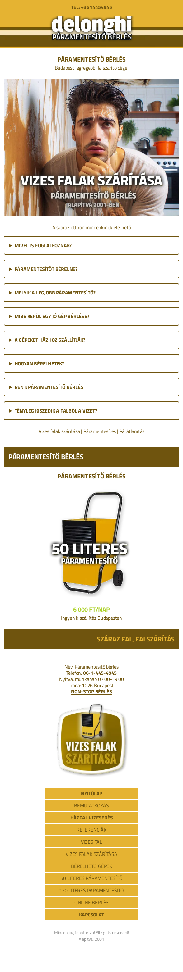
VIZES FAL (91, 842)
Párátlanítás (132, 431)
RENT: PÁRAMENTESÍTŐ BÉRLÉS (49, 387)
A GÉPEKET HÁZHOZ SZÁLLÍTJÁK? (50, 340)
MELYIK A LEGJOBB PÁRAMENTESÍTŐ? (55, 292)
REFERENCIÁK (91, 829)
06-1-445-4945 (100, 673)
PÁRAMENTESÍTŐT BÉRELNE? (46, 269)
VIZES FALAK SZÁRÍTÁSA (91, 854)
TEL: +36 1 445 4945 (91, 7)
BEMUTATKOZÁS (91, 805)
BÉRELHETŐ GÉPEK (91, 866)
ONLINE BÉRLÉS (91, 902)
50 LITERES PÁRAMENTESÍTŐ (91, 878)
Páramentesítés (99, 431)
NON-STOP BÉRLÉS (91, 691)
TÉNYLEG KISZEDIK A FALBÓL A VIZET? (56, 410)
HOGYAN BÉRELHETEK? (39, 363)
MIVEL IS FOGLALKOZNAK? (43, 245)
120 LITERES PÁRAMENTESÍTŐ (91, 890)
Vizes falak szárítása (59, 431)
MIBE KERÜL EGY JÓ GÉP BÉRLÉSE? (52, 316)
